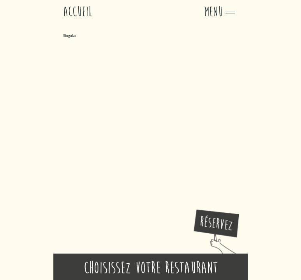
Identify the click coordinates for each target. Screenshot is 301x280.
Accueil (78, 12)
